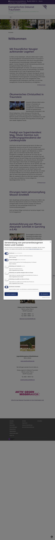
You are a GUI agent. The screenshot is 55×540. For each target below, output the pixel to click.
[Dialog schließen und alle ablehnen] (50, 241)
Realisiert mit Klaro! (46, 297)
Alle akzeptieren (44, 294)
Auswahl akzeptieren (11, 294)
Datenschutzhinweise (34, 249)
